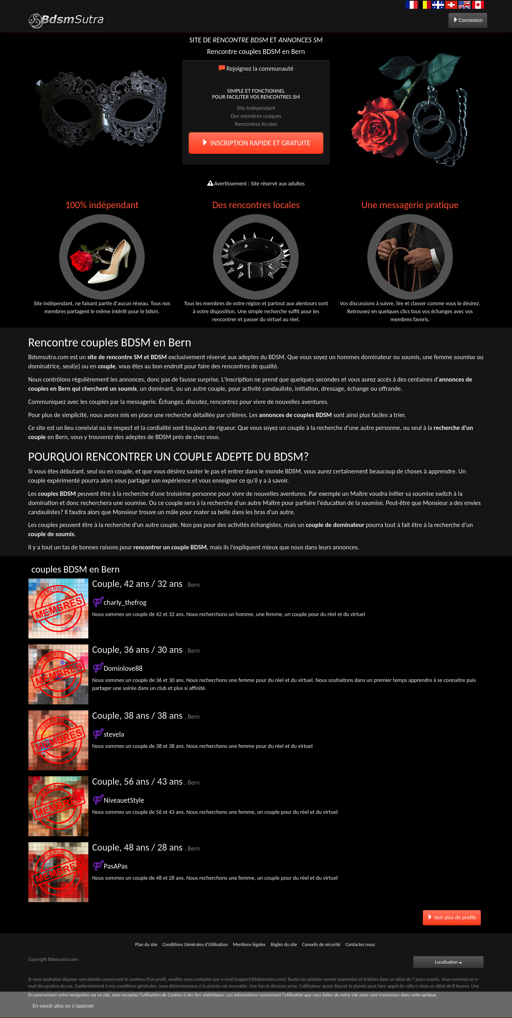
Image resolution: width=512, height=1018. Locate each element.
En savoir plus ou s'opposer (63, 1005)
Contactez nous (360, 944)
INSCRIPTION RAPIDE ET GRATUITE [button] (256, 143)
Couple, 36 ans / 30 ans (146, 649)
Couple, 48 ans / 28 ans (146, 847)
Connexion (467, 20)
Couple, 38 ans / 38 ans (146, 715)
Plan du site (146, 944)
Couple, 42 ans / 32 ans (146, 583)
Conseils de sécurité (321, 944)
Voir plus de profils (451, 917)
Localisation (448, 962)
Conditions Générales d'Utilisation (195, 944)
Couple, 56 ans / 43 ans (146, 781)
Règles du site (284, 944)
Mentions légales (249, 944)
